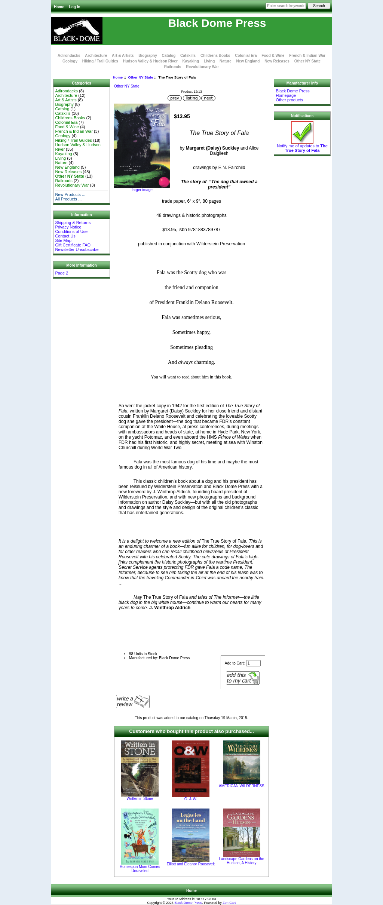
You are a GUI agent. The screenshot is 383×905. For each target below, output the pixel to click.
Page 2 (61, 273)
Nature (226, 61)
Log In (74, 7)
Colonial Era (246, 55)
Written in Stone (139, 799)
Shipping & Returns (73, 222)
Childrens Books (215, 55)
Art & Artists (123, 55)
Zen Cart (229, 903)
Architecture (96, 55)
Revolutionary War (202, 67)
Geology (69, 61)
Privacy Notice (68, 227)
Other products (289, 100)
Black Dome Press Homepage (292, 93)
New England (248, 61)
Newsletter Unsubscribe (76, 249)
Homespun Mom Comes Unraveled (140, 869)
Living (209, 61)
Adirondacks (69, 55)
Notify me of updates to (302, 146)
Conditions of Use (71, 231)
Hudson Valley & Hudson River (150, 61)
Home (59, 7)
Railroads (172, 67)
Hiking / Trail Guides (100, 61)
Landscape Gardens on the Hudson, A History (241, 861)
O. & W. (190, 799)
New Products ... (70, 194)
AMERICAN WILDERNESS (241, 786)
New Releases (276, 61)
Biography (147, 55)
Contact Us (65, 236)
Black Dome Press (188, 903)
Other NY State (140, 77)
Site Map (63, 240)
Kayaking (191, 61)
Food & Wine (272, 55)
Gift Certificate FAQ (73, 245)
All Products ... (68, 199)
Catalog (169, 55)
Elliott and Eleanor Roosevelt (191, 864)
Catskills (188, 55)
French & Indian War (307, 55)
